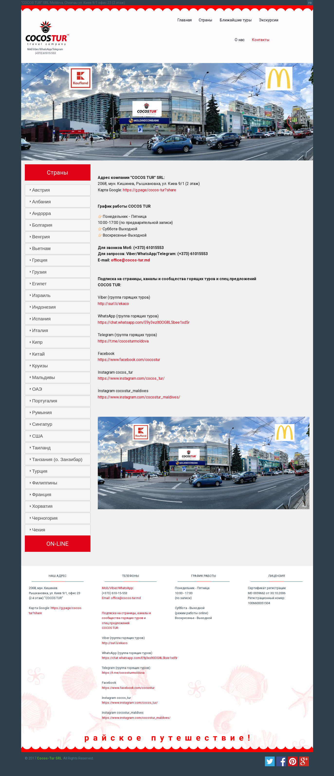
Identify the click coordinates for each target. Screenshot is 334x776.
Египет (39, 283)
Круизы (40, 365)
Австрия (41, 190)
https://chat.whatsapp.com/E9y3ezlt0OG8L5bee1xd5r (144, 322)
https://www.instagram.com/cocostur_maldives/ (139, 397)
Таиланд (41, 447)
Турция (39, 471)
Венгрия (41, 236)
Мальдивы (43, 377)
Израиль (41, 295)
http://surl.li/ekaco (113, 303)
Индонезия (44, 307)
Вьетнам (41, 248)
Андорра (41, 213)
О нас (239, 39)
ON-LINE (57, 543)
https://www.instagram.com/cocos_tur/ (131, 378)
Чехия (38, 529)
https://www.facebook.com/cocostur (129, 359)
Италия (40, 330)
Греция (39, 260)
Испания (41, 318)
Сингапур (42, 424)
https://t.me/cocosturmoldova (123, 341)
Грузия (39, 272)
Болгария (42, 225)
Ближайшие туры (236, 20)
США (37, 436)
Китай (38, 354)
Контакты (261, 39)
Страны (205, 20)
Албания (41, 201)
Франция (41, 494)
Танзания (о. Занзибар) (57, 459)
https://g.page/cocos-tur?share (149, 190)
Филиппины (44, 482)
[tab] (57, 190)
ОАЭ (37, 389)
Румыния (42, 412)
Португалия (44, 400)
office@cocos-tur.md (130, 260)
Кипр (37, 342)
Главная (184, 20)
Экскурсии (268, 20)
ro (310, 3)
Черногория (44, 518)
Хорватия (42, 506)
